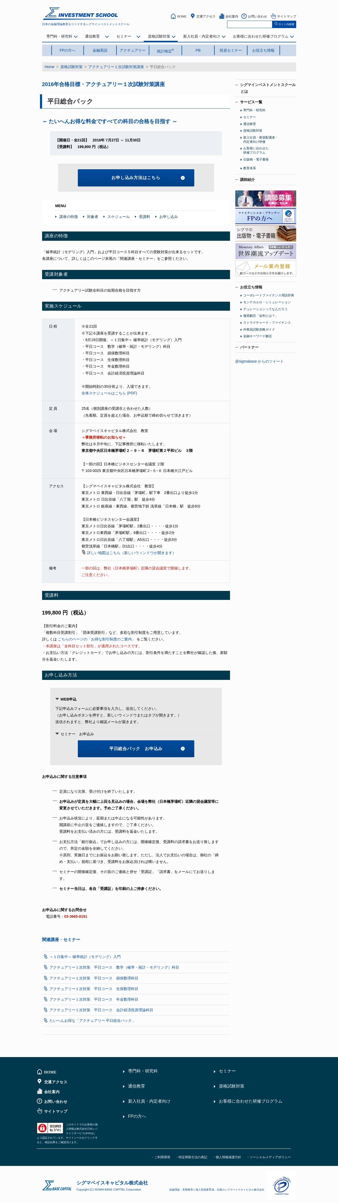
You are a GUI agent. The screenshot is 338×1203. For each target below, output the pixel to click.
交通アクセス (205, 16)
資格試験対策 (159, 36)
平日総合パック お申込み (147, 748)
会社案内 (232, 16)
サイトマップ (286, 16)
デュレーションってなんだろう (265, 309)
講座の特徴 (68, 217)
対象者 (92, 217)
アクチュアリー (133, 50)
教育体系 (249, 168)
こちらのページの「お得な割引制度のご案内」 (97, 639)
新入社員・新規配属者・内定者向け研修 (260, 140)
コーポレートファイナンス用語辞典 (268, 295)
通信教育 (92, 36)
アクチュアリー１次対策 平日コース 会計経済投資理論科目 (101, 1010)
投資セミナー (231, 50)
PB (198, 50)
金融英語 (100, 50)
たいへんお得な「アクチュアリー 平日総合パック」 (92, 1020)
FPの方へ (67, 50)
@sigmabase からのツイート (259, 361)
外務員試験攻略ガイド (259, 329)
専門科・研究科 (59, 36)
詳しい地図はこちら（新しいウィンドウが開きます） (131, 553)
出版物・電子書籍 (256, 159)
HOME (181, 16)
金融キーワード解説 (257, 336)
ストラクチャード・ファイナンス (267, 322)
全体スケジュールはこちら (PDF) (109, 393)
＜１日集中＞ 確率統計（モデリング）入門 (85, 957)
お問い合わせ (257, 16)
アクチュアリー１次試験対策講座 (116, 67)
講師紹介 (247, 179)
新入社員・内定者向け (201, 36)
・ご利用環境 (160, 1157)
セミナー (123, 36)
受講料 (144, 217)
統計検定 (165, 50)
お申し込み (168, 217)
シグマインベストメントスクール (265, 88)
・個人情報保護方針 (227, 1157)
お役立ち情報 (263, 50)
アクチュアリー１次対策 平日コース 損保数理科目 (93, 978)
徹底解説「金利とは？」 (260, 316)
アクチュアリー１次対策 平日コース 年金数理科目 (93, 999)
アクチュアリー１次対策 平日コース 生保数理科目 (93, 989)
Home (50, 67)
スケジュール (118, 217)
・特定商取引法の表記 (191, 1157)
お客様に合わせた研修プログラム (261, 36)
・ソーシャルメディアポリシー (268, 1157)
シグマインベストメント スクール (83, 13)
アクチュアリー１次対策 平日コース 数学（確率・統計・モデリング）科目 (114, 967)
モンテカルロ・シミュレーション (267, 302)
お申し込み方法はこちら (148, 177)
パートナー (249, 347)
